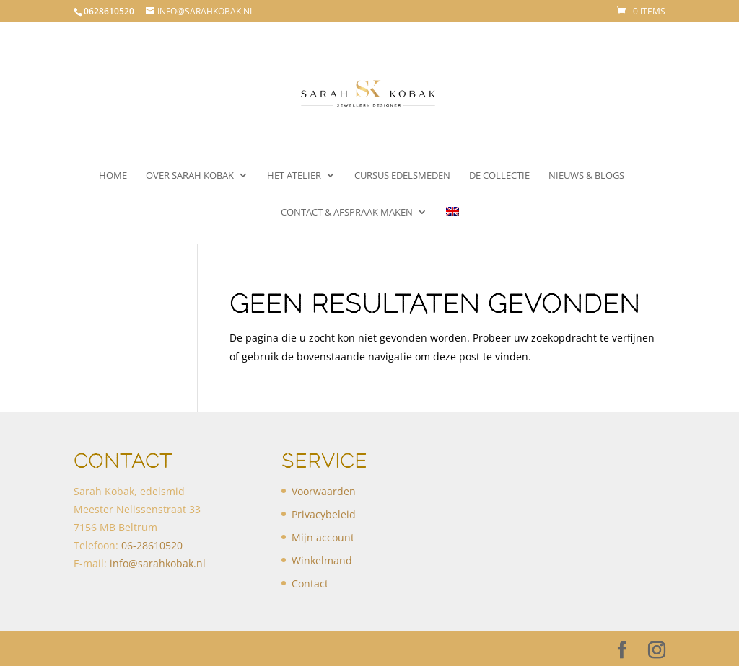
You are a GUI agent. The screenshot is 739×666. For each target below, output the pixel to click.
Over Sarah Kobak (190, 176)
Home (113, 176)
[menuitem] (452, 225)
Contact (310, 583)
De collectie (499, 176)
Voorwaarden (324, 491)
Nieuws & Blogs (586, 176)
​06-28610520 (152, 545)
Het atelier (294, 176)
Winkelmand (322, 560)
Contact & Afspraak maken (347, 212)
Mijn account (323, 537)
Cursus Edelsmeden (402, 176)
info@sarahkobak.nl (158, 563)
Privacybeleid (324, 514)
